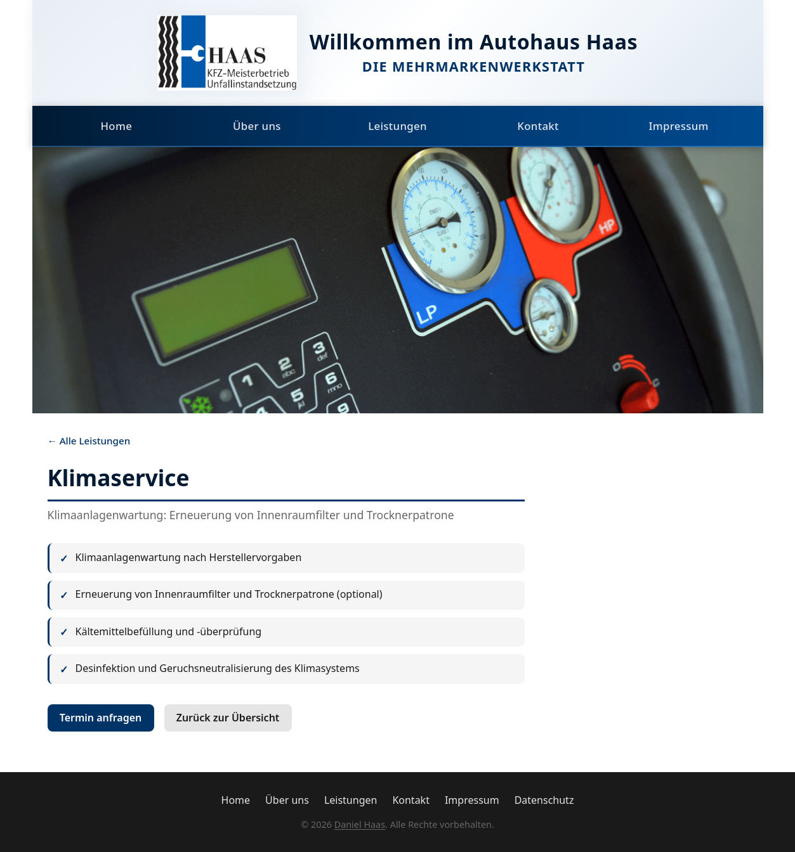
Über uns (257, 126)
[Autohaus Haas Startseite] (227, 53)
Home (116, 126)
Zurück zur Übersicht (228, 718)
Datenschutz (544, 800)
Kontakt (538, 126)
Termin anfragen (101, 718)
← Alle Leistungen (89, 440)
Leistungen (397, 126)
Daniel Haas (359, 824)
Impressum (678, 126)
